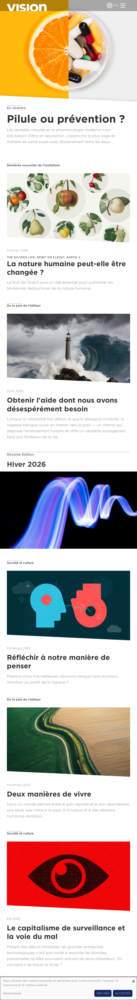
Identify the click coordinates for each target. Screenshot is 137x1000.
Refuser (103, 993)
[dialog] (68, 988)
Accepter (122, 993)
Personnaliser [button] (12, 993)
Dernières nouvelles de (33, 165)
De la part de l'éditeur (24, 305)
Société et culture (20, 563)
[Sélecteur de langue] (109, 5)
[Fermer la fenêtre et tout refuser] (133, 980)
